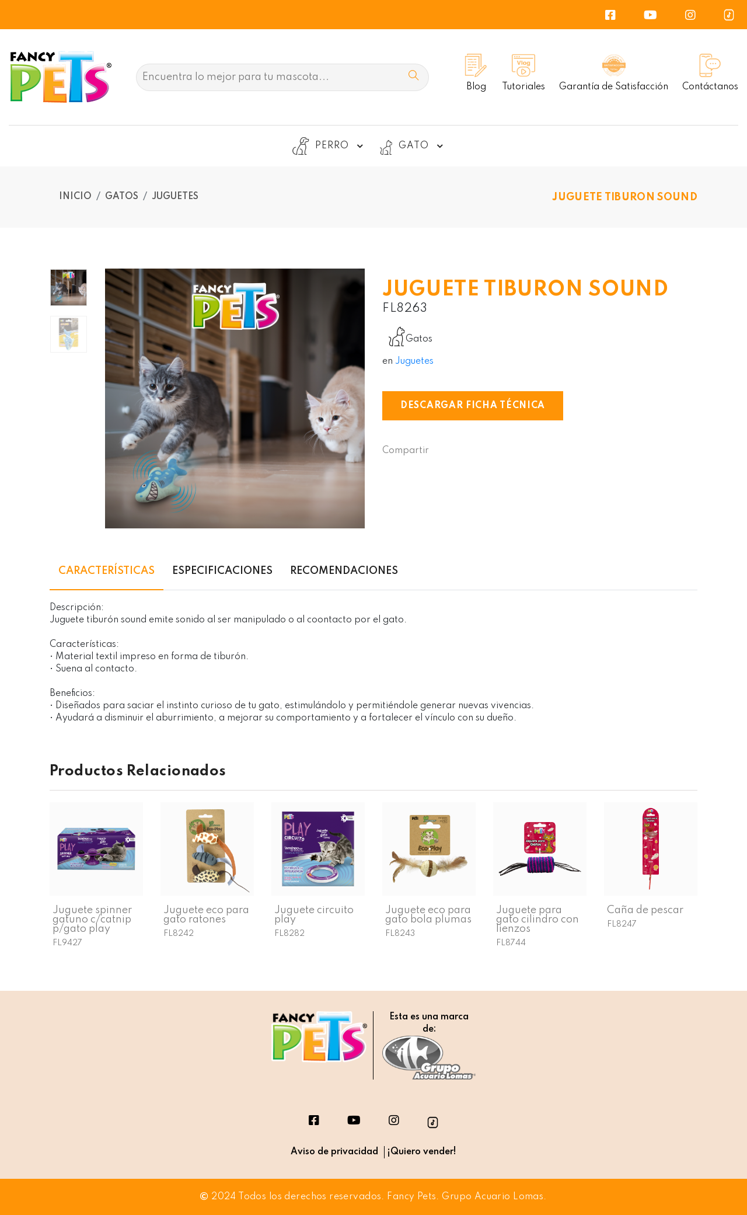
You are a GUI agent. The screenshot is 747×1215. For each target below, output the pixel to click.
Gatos (121, 196)
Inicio (75, 196)
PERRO (329, 146)
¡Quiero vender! (421, 1152)
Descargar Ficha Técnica (472, 405)
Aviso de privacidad (334, 1152)
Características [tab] (106, 571)
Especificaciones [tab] (222, 571)
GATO (410, 146)
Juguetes (175, 196)
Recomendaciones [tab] (344, 571)
